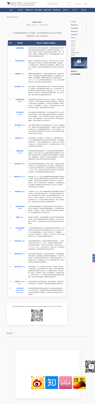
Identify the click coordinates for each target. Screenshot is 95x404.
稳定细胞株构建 (58, 362)
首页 (11, 10)
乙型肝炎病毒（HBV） (20, 241)
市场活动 (26, 368)
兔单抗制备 (42, 362)
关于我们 (20, 10)
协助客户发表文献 (75, 52)
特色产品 (16, 17)
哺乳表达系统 (42, 359)
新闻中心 (26, 371)
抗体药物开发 (56, 10)
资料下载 (74, 10)
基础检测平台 (58, 365)
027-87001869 (75, 74)
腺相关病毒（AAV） (20, 86)
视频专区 (73, 50)
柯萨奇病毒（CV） (20, 138)
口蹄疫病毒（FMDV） (19, 191)
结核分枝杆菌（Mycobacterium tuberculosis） (20, 290)
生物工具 (83, 10)
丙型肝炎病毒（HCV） (20, 253)
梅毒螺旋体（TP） (20, 73)
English (85, 3)
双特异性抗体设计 (58, 359)
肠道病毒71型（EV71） (20, 176)
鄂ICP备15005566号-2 (79, 393)
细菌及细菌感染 (20, 48)
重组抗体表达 (47, 10)
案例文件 (73, 45)
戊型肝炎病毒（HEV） (20, 266)
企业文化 (26, 362)
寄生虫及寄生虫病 (19, 60)
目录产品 (65, 10)
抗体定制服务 (38, 10)
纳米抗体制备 (42, 365)
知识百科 (73, 55)
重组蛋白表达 (29, 10)
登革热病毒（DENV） (19, 163)
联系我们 (78, 4)
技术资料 (73, 43)
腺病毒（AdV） (20, 217)
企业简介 (26, 359)
